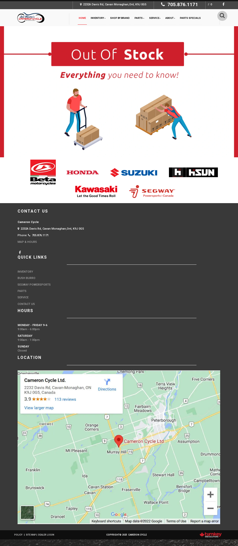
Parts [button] (139, 18)
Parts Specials (190, 18)
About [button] (170, 18)
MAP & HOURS (27, 242)
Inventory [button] (98, 18)
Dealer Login (46, 535)
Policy (18, 535)
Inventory (25, 271)
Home (82, 18)
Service (23, 297)
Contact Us (26, 304)
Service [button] (155, 18)
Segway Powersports (34, 284)
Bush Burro (26, 278)
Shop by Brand (120, 18)
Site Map (31, 535)
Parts (22, 291)
